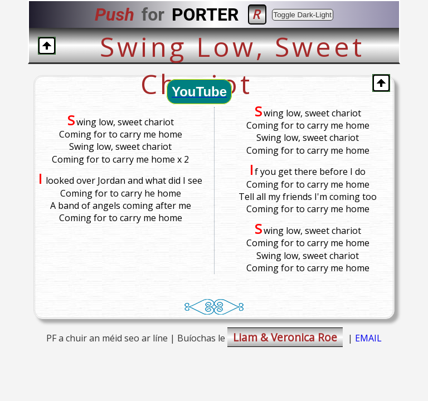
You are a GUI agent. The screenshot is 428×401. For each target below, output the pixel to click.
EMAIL (368, 338)
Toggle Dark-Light (303, 15)
